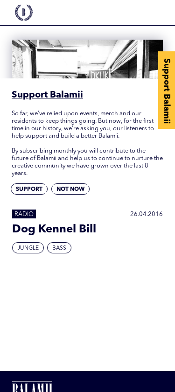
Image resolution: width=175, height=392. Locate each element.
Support (29, 189)
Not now (70, 189)
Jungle (28, 248)
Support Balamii (166, 91)
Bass (59, 248)
